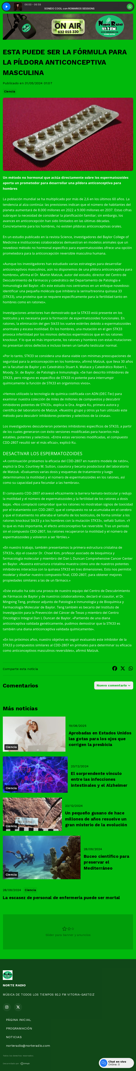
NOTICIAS (14, 1037)
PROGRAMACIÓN (19, 1028)
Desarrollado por (16, 1063)
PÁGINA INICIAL (18, 1020)
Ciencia (9, 91)
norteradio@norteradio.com (28, 1046)
